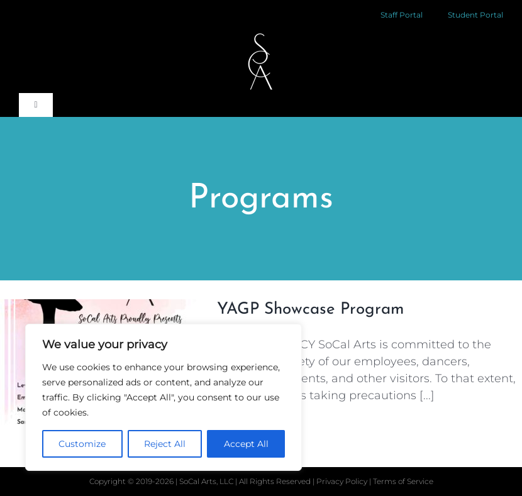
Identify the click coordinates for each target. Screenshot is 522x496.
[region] (163, 397)
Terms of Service (403, 481)
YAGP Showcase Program (310, 309)
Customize (82, 443)
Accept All (246, 443)
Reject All (165, 443)
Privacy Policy (342, 481)
